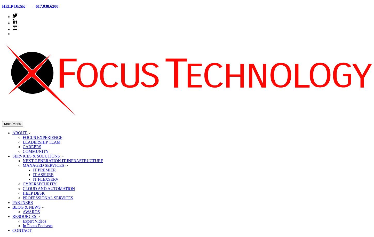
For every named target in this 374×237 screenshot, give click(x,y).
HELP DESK (13, 6)
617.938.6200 (43, 6)
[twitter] (15, 16)
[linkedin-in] (15, 23)
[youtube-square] (15, 29)
